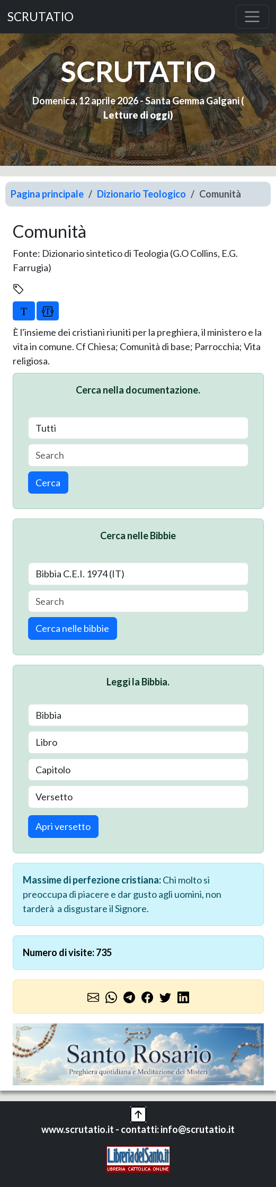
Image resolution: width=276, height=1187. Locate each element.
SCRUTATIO (40, 17)
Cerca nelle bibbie (72, 628)
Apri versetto (63, 826)
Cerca (47, 482)
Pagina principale (47, 194)
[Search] (138, 455)
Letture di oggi (136, 115)
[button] (138, 1113)
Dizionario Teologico (141, 194)
